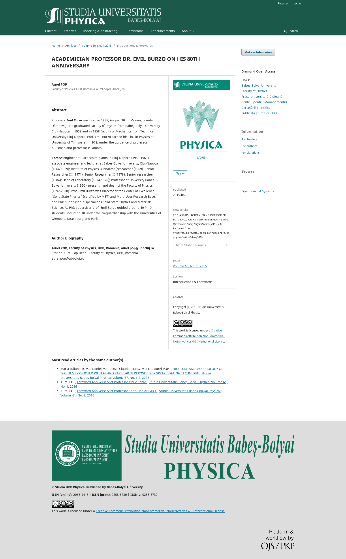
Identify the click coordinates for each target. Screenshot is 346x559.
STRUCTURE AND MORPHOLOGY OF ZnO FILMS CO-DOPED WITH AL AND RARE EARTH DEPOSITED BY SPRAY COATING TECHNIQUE (141, 371)
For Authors (249, 146)
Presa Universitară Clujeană (261, 96)
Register (283, 3)
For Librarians (250, 153)
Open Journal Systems (257, 191)
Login (297, 3)
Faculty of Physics (254, 91)
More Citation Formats (191, 245)
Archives (70, 31)
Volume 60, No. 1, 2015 (96, 46)
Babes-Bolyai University (258, 85)
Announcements (162, 31)
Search (291, 31)
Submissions (134, 31)
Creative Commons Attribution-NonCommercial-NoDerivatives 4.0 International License (199, 335)
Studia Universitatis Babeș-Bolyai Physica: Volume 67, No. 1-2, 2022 (135, 375)
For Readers (249, 139)
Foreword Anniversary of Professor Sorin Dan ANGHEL (117, 391)
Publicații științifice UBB (259, 113)
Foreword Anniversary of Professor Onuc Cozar (112, 382)
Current (50, 31)
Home (56, 46)
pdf (181, 174)
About (187, 31)
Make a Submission (258, 52)
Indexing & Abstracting (100, 31)
